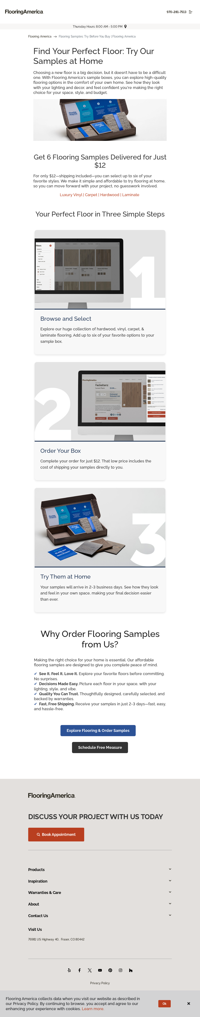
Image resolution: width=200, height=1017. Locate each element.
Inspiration (100, 881)
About (100, 904)
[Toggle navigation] (190, 12)
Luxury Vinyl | (72, 195)
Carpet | (92, 195)
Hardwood (110, 195)
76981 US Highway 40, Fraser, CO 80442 (56, 939)
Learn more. (93, 1008)
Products (100, 869)
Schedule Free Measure (100, 747)
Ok (165, 1003)
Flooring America (39, 36)
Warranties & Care (100, 892)
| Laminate (130, 195)
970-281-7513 (176, 12)
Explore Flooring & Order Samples (98, 730)
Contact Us (100, 915)
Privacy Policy (100, 983)
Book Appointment (56, 834)
